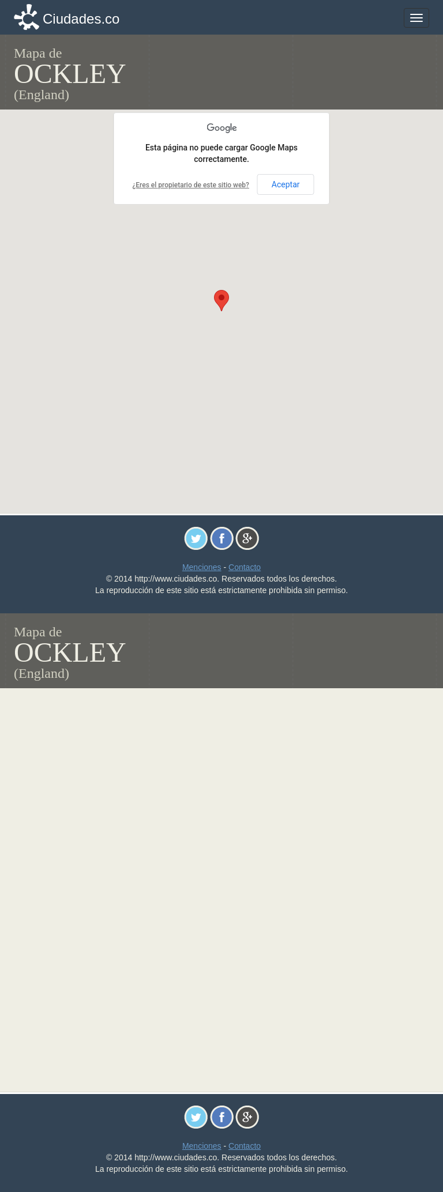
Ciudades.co (81, 19)
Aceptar (286, 184)
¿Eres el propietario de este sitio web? (190, 185)
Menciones (202, 567)
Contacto (244, 567)
